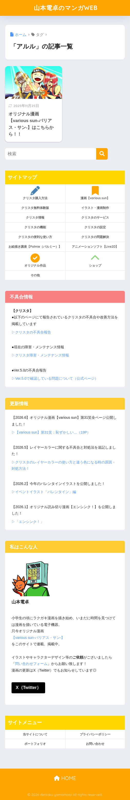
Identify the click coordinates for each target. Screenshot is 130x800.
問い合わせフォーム (31, 664)
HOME (65, 778)
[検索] (102, 154)
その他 (35, 275)
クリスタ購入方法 (35, 193)
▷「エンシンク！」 (28, 522)
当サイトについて (35, 734)
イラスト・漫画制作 (95, 208)
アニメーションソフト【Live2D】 (95, 246)
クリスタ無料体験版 (35, 208)
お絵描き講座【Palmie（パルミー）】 (35, 246)
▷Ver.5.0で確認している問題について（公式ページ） (55, 378)
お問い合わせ (95, 744)
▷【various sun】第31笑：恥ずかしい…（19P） (51, 432)
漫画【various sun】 (95, 193)
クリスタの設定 (95, 227)
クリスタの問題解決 (95, 237)
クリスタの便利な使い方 (35, 237)
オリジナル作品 (35, 260)
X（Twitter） (28, 687)
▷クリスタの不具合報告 (31, 332)
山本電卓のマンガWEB (66, 7)
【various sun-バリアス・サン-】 (38, 638)
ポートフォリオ (35, 744)
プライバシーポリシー (95, 734)
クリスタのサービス (95, 217)
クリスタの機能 (35, 227)
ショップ (95, 260)
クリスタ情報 (35, 217)
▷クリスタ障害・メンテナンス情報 (40, 355)
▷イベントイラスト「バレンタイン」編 (44, 492)
